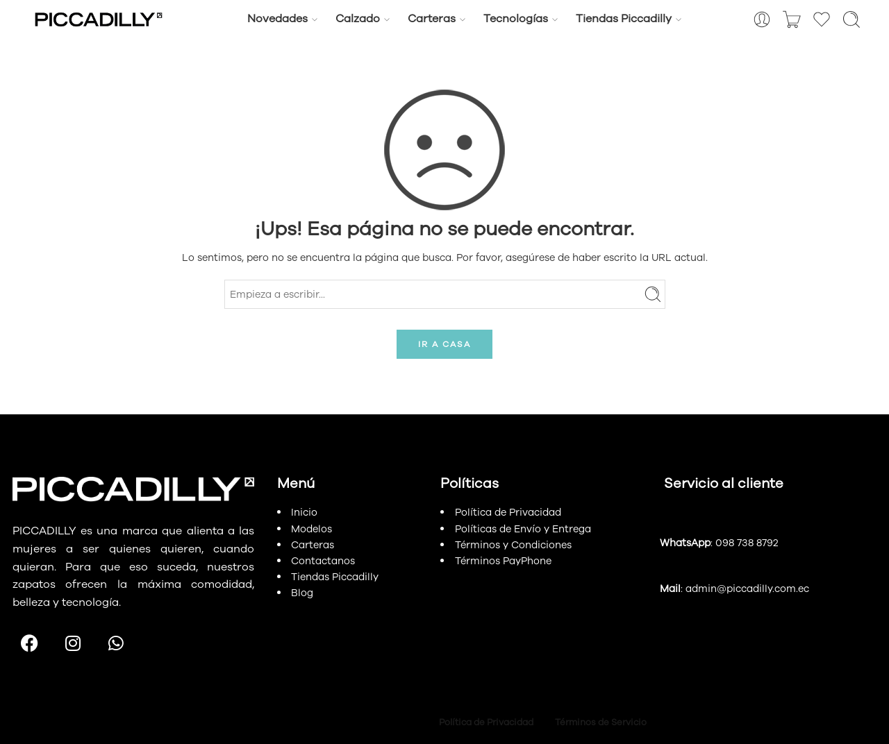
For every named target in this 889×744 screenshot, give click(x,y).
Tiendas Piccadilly (624, 18)
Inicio (304, 512)
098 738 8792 (746, 543)
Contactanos (323, 561)
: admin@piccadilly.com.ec (734, 588)
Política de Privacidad (508, 512)
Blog (302, 593)
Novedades (277, 18)
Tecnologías (515, 18)
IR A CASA (444, 344)
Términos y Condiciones (513, 545)
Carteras (432, 18)
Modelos (311, 529)
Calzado (357, 18)
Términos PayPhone (503, 561)
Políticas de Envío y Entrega (523, 529)
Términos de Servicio (602, 722)
